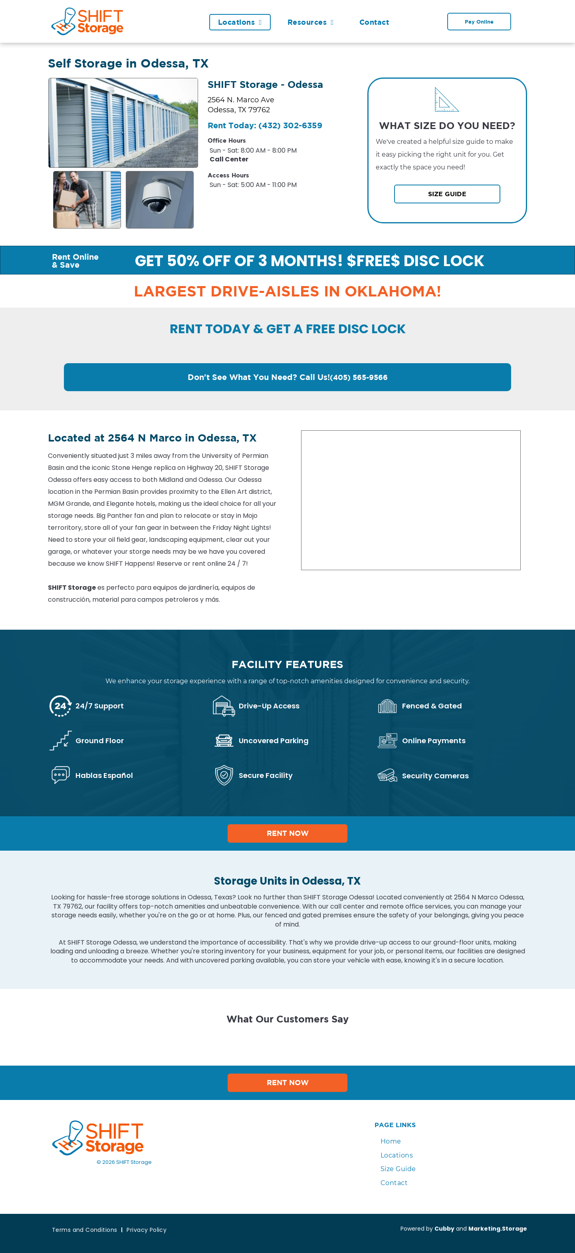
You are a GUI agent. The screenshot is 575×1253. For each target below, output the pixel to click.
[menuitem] (244, 22)
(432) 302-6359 (290, 125)
